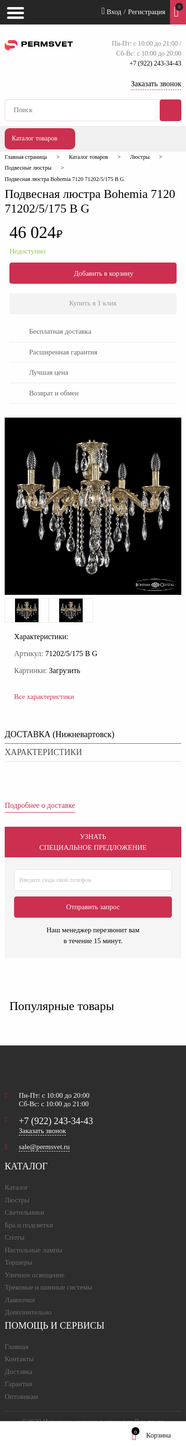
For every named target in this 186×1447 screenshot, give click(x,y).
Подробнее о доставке (40, 805)
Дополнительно (28, 1312)
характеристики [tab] (43, 752)
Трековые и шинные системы (48, 1287)
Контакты (19, 1359)
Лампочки (20, 1300)
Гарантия (18, 1384)
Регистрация (147, 12)
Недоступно (27, 251)
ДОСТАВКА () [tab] (60, 734)
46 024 (35, 232)
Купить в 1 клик (93, 303)
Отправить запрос (93, 907)
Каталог (17, 1187)
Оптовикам (21, 1396)
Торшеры (18, 1262)
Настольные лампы (33, 1250)
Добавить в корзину (93, 273)
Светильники (24, 1212)
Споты (14, 1237)
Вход (111, 11)
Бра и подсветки (29, 1225)
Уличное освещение (34, 1275)
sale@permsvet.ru (44, 1147)
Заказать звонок (156, 84)
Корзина (151, 1435)
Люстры (17, 1200)
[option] (27, 610)
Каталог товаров (34, 138)
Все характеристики (44, 696)
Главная (16, 1346)
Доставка (18, 1371)
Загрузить (64, 670)
